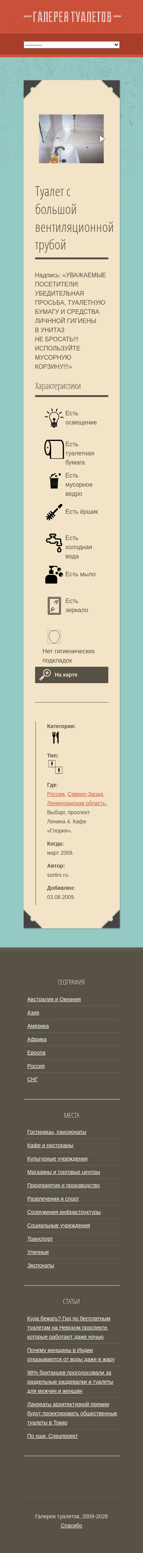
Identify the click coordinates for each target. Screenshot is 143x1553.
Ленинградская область (76, 803)
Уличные (38, 1252)
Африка (37, 1039)
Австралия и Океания (54, 999)
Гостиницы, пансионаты (56, 1132)
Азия (33, 1013)
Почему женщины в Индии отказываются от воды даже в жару (71, 1354)
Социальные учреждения (58, 1225)
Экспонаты (40, 1265)
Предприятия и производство (63, 1185)
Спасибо (71, 1525)
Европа (36, 1053)
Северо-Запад (85, 794)
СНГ (32, 1079)
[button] (101, 139)
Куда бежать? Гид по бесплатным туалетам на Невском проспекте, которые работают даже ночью (69, 1327)
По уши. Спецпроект (52, 1436)
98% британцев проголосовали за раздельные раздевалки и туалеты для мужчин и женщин (70, 1382)
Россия (56, 794)
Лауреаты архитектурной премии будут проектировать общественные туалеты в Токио (72, 1413)
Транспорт (40, 1239)
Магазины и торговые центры (63, 1172)
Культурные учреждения (57, 1159)
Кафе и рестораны (50, 1145)
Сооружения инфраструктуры (64, 1212)
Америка (38, 1026)
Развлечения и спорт (53, 1199)
